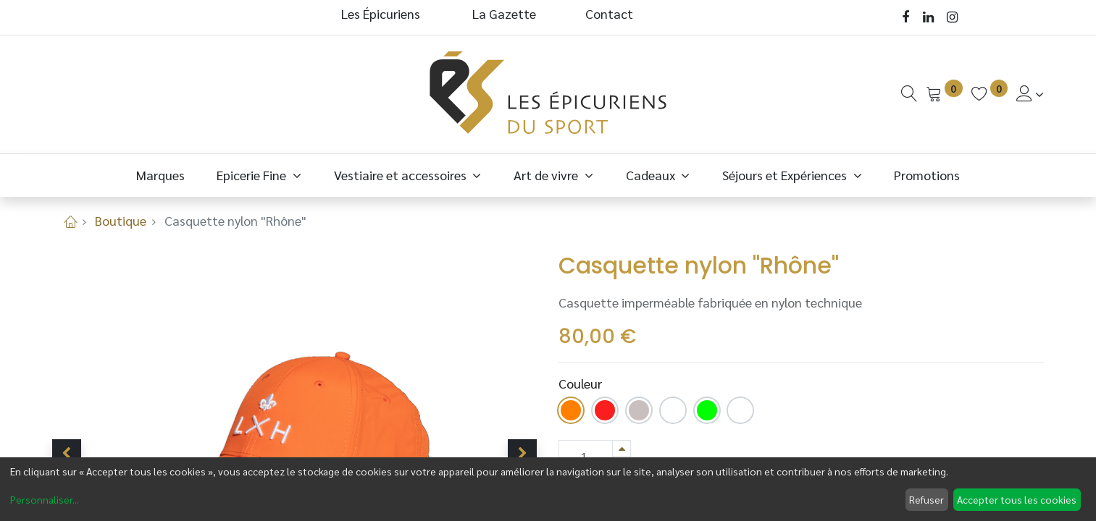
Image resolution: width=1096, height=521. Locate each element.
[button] (66, 453)
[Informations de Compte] (1030, 93)
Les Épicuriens (380, 13)
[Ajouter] (621, 448)
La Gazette (505, 13)
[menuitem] (160, 174)
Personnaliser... (44, 499)
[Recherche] (909, 93)
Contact (609, 13)
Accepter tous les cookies (1016, 499)
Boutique (120, 220)
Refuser (926, 499)
